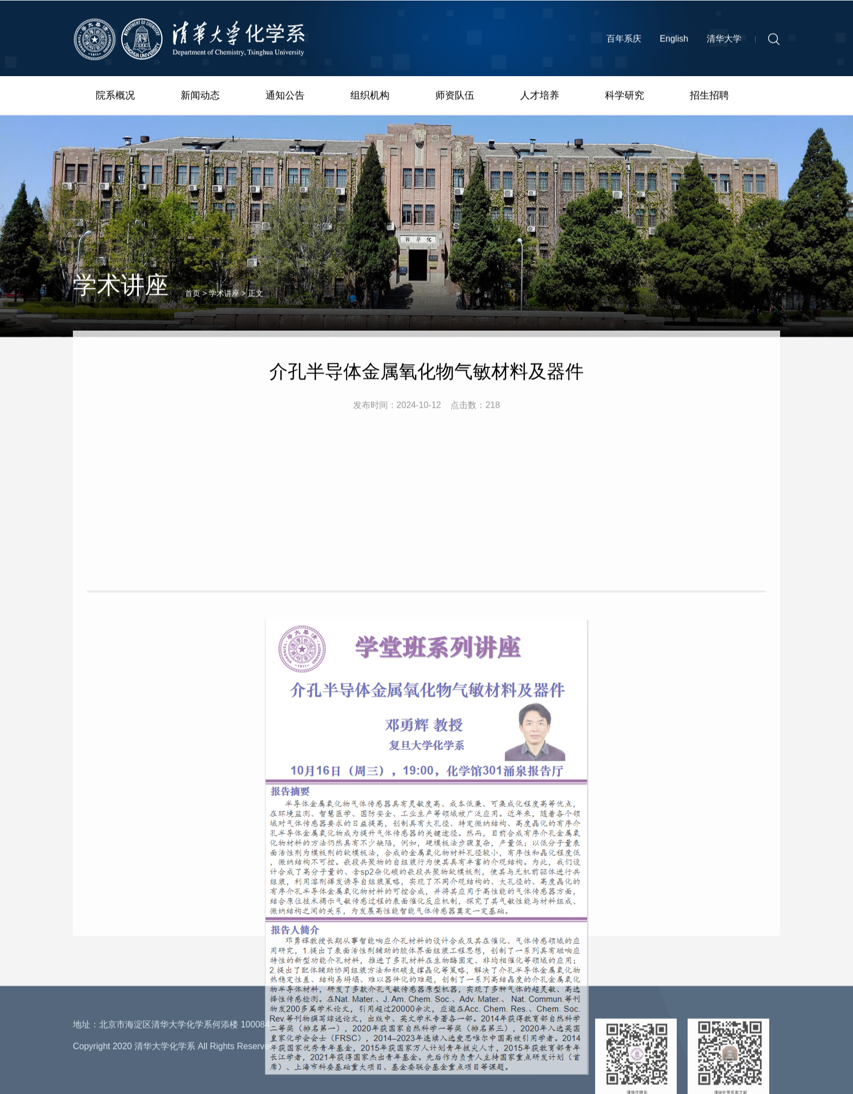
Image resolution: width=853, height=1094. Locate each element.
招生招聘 (709, 96)
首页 (192, 303)
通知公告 (285, 96)
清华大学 (724, 41)
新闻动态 (200, 96)
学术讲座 (224, 303)
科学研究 (624, 96)
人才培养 (539, 96)
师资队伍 (454, 96)
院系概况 (115, 96)
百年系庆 (624, 41)
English (674, 41)
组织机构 (370, 96)
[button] (774, 42)
